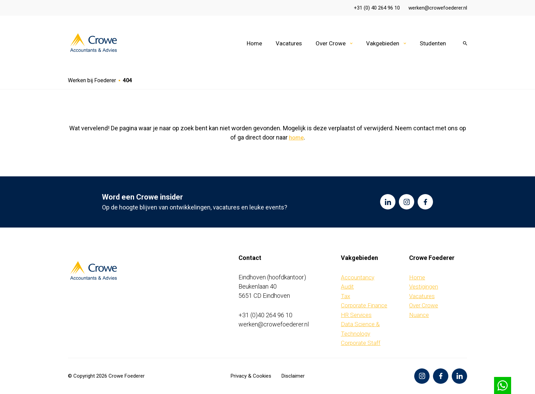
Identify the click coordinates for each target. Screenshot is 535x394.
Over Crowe (331, 43)
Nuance (419, 314)
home (296, 137)
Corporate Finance (364, 305)
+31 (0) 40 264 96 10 (377, 8)
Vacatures (289, 43)
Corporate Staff (360, 342)
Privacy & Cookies (251, 376)
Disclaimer (293, 376)
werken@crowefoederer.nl (437, 8)
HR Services (356, 314)
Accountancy (357, 277)
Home (254, 43)
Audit (347, 286)
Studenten (433, 43)
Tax (345, 296)
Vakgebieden (382, 43)
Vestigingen (423, 286)
